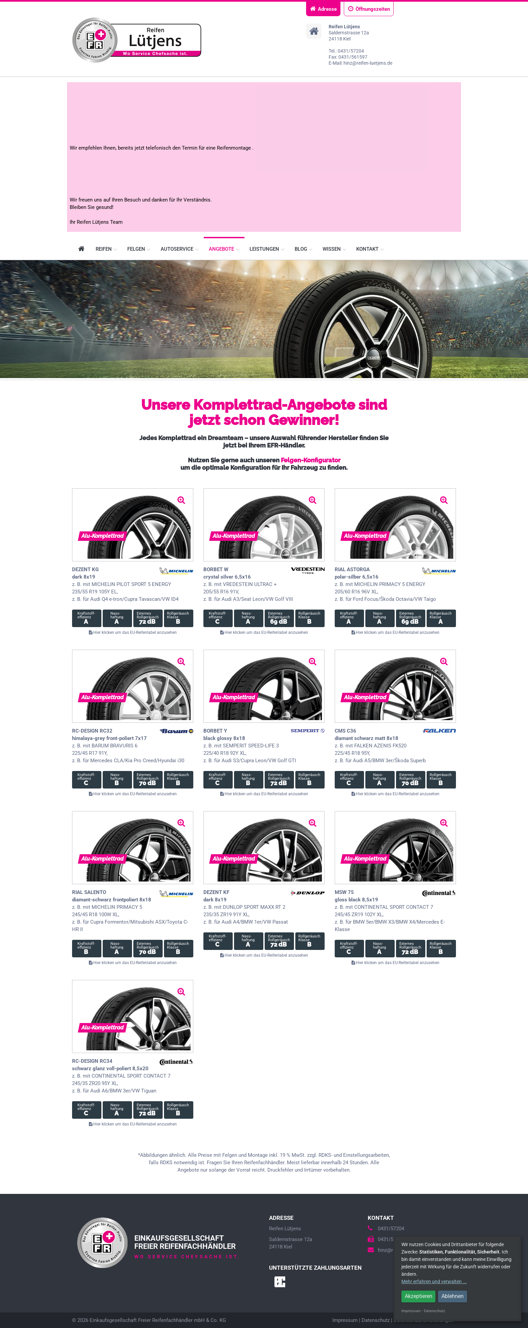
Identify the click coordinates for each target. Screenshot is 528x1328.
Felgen (139, 249)
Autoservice (180, 249)
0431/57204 (386, 1229)
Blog (303, 249)
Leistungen (267, 249)
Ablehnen (452, 1296)
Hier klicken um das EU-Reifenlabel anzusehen (133, 632)
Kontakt (370, 249)
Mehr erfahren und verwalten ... (434, 1281)
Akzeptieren (418, 1296)
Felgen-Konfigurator (310, 460)
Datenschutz (376, 1320)
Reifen (106, 249)
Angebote (224, 249)
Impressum (345, 1320)
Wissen (334, 249)
